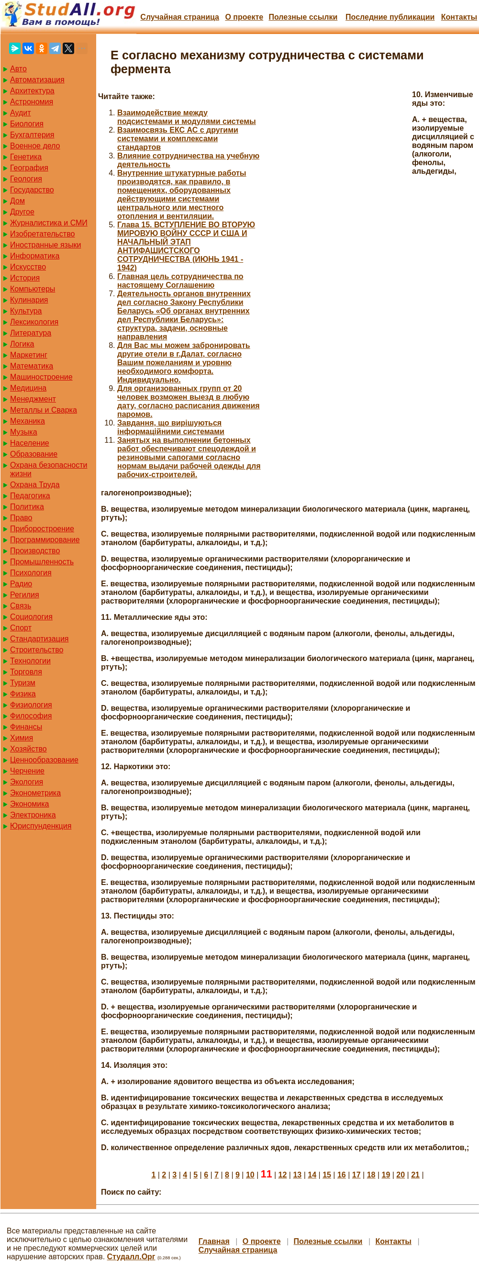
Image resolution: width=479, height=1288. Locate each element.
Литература (30, 333)
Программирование (45, 540)
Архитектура (32, 91)
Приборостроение (42, 529)
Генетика (26, 157)
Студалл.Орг (131, 1257)
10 (250, 1175)
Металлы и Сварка (43, 410)
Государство (32, 190)
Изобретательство (42, 234)
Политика (27, 507)
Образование (33, 454)
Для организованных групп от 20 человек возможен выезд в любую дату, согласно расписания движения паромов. (188, 401)
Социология (31, 617)
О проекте (244, 17)
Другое (22, 212)
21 (415, 1175)
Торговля (26, 672)
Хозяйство (28, 749)
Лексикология (34, 322)
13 (297, 1175)
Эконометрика (35, 793)
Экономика (29, 804)
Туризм (22, 683)
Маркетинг (28, 355)
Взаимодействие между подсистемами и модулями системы (186, 117)
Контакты (459, 17)
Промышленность (42, 562)
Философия (31, 716)
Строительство (36, 650)
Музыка (23, 432)
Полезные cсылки (302, 17)
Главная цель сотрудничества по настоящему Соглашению (180, 280)
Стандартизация (39, 639)
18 (371, 1175)
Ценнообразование (44, 760)
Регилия (24, 595)
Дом (17, 201)
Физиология (31, 705)
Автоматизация (37, 80)
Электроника (33, 815)
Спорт (21, 628)
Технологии (30, 661)
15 (327, 1175)
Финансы (26, 727)
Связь (20, 606)
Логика (22, 344)
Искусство (28, 267)
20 (400, 1175)
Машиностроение (41, 377)
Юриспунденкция (40, 826)
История (25, 278)
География (29, 168)
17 (356, 1175)
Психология (31, 573)
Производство (35, 551)
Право (21, 518)
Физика (23, 694)
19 (386, 1175)
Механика (27, 421)
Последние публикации (389, 17)
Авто (18, 69)
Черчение (27, 771)
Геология (26, 179)
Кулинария (29, 300)
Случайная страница (179, 17)
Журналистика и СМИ (49, 223)
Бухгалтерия (32, 135)
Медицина (28, 388)
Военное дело (35, 146)
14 (312, 1175)
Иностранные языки (45, 245)
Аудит (20, 113)
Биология (27, 124)
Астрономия (31, 102)
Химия (21, 738)
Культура (26, 311)
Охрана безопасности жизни (48, 469)
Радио (21, 584)
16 (341, 1175)
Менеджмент (33, 399)
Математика (31, 366)
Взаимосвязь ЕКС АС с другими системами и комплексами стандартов (177, 138)
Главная (214, 1241)
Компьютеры (32, 289)
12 (282, 1175)
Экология (26, 782)
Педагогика (30, 496)
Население (29, 443)
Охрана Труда (35, 485)
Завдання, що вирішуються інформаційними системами (170, 427)
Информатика (34, 256)
